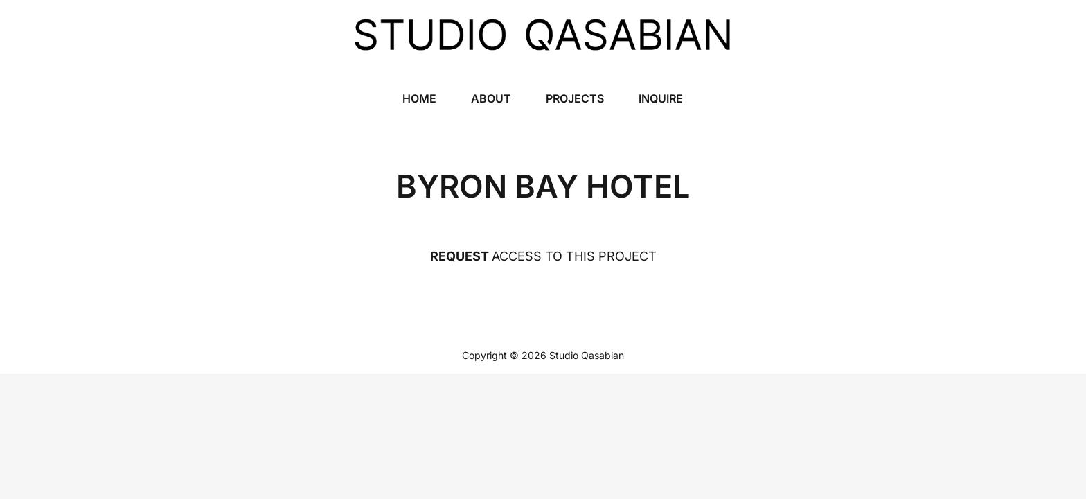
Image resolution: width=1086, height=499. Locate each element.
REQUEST (459, 256)
